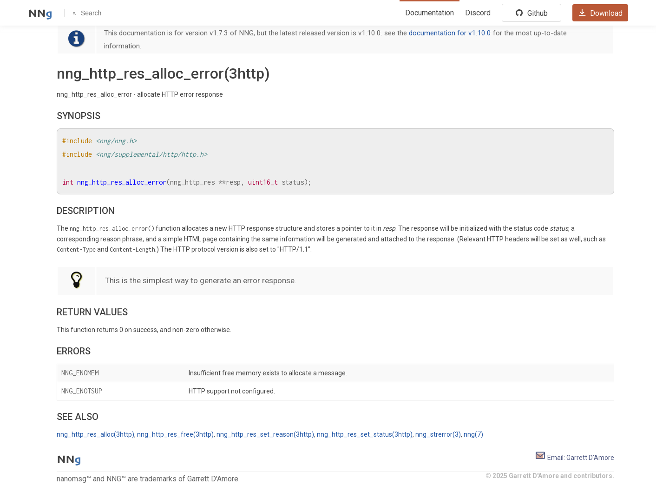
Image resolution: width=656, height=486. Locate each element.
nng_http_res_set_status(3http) (365, 434)
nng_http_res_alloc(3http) (95, 434)
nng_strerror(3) (438, 434)
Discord (478, 12)
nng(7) (473, 434)
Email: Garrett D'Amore (574, 457)
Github (531, 13)
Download (600, 13)
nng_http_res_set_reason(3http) (265, 434)
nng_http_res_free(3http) (175, 434)
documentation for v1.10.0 (450, 33)
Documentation (429, 12)
